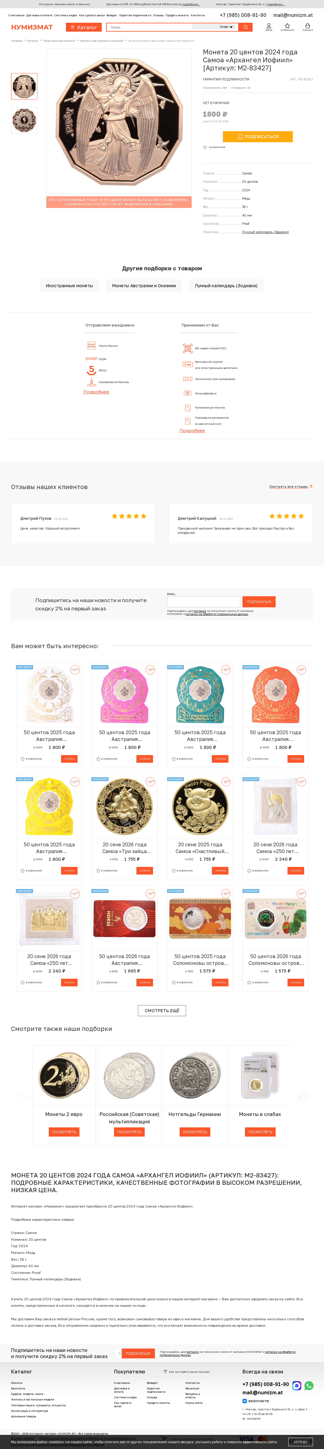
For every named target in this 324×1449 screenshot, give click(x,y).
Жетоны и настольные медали (32, 1399)
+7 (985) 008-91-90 (244, 15)
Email (171, 594)
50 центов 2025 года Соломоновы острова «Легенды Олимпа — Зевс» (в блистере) (200, 959)
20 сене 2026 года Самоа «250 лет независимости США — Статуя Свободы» (275, 848)
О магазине (17, 15)
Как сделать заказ (92, 15)
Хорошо (301, 1442)
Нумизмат (32, 27)
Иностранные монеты (69, 285)
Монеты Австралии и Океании (144, 285)
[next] (302, 1097)
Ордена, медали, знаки (27, 1394)
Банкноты (18, 1388)
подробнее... (191, 4)
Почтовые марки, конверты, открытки (38, 1405)
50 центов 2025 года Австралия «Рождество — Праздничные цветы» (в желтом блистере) (49, 848)
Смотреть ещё (162, 1010)
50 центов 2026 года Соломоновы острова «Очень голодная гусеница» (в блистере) (275, 959)
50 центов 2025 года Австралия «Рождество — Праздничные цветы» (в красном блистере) (276, 735)
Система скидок (65, 15)
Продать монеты (177, 15)
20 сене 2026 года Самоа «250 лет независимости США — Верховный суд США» (49, 959)
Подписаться (259, 602)
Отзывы (158, 15)
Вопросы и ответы (192, 1395)
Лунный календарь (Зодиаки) (265, 232)
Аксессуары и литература (29, 1410)
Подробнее (96, 391)
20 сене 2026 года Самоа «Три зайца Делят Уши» (124, 848)
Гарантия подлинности (135, 15)
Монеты (16, 1382)
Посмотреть (64, 1132)
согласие (200, 611)
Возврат (111, 15)
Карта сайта (194, 1402)
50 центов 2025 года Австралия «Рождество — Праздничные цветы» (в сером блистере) (49, 735)
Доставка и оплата (39, 15)
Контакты (198, 15)
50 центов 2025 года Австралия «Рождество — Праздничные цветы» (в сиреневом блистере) (124, 735)
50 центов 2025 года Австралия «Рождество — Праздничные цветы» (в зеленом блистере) (200, 735)
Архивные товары (23, 1416)
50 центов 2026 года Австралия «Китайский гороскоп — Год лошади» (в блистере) (124, 959)
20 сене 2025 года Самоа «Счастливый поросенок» (200, 848)
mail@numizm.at (293, 15)
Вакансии (192, 1388)
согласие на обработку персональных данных (217, 614)
